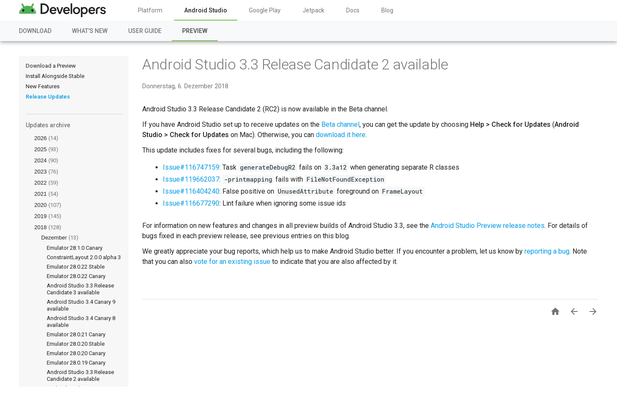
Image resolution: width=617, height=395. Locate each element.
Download (35, 30)
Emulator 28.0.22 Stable (76, 266)
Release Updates (48, 96)
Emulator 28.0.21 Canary (76, 334)
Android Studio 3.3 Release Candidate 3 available (80, 289)
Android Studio (205, 10)
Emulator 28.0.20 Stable (76, 344)
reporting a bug (546, 251)
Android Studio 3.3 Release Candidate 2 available (80, 375)
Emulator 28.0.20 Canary (76, 353)
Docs (352, 10)
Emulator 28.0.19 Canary (76, 362)
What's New (90, 30)
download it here (340, 135)
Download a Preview (51, 66)
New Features (43, 86)
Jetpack (313, 10)
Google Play (265, 10)
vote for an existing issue (232, 261)
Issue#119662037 (191, 179)
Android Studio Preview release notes (488, 225)
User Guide (145, 30)
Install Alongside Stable (55, 76)
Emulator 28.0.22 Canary (76, 276)
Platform (150, 10)
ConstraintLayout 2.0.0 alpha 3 (84, 257)
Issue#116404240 (191, 191)
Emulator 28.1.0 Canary (74, 248)
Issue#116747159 (191, 167)
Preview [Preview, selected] (194, 30)
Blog (387, 10)
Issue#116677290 (191, 203)
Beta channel (340, 124)
